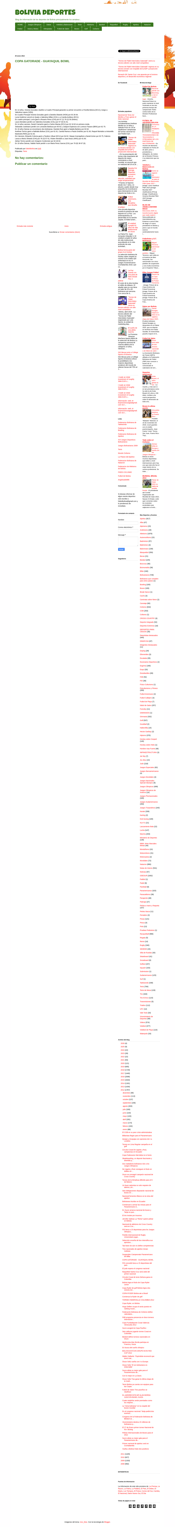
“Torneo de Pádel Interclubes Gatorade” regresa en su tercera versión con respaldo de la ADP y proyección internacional (138, 69)
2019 (123, 1067)
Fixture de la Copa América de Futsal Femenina (155, 279)
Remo (142, 941)
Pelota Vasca (145, 911)
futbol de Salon (145, 705)
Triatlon (143, 1005)
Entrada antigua (106, 226)
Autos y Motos (32, 29)
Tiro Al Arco (144, 998)
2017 (123, 1073)
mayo (125, 1116)
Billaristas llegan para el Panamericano (137, 1136)
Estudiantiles (145, 673)
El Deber (150, 1489)
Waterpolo (144, 1034)
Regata (142, 938)
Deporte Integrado (147, 622)
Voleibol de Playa (146, 1030)
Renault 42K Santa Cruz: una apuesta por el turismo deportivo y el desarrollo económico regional (138, 75)
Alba (141, 522)
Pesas (142, 919)
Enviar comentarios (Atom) (70, 232)
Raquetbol (114, 25)
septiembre (127, 1103)
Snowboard (144, 960)
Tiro (141, 994)
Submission (144, 971)
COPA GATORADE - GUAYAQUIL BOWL (137, 1260)
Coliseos (143, 615)
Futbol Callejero (146, 698)
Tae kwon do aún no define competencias (138, 1246)
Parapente (144, 898)
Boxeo (76, 29)
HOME (20, 25)
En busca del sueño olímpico (133, 1348)
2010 (123, 1457)
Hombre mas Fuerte (147, 749)
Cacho (142, 596)
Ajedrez (136, 25)
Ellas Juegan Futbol (151, 272)
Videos (142, 1022)
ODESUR (143, 876)
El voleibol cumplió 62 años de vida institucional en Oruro (133, 227)
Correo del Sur (147, 1491)
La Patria (127, 1489)
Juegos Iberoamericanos (149, 771)
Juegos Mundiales (147, 777)
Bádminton (144, 545)
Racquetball (144, 934)
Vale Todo (143, 1013)
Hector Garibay (145, 732)
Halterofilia (144, 728)
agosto (125, 1106)
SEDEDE (143, 949)
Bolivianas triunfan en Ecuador (133, 1201)
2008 (123, 1464)
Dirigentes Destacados (148, 645)
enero (125, 1129)
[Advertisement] (87, 39)
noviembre (127, 1096)
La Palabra (136, 1489)
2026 (123, 1043)
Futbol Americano (146, 694)
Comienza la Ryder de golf (132, 1297)
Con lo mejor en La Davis (131, 1376)
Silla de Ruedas (146, 953)
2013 (123, 1087)
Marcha (143, 834)
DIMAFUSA (144, 641)
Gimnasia (143, 717)
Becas (142, 556)
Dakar (49, 25)
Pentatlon (143, 915)
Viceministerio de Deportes (146, 1018)
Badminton (144, 541)
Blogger (107, 1522)
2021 (123, 1060)
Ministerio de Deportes (148, 838)
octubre (126, 1099)
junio (125, 1113)
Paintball (143, 887)
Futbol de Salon (63, 29)
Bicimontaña (144, 567)
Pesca (142, 923)
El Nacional (122, 1493)
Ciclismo (96, 29)
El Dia (143, 1493)
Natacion (147, 25)
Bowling (143, 585)
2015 (123, 1080)
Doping (142, 651)
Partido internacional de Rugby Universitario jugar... (133, 1236)
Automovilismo (145, 537)
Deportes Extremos (147, 626)
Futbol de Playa (146, 702)
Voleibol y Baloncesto (64, 25)
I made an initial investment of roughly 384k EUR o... (126, 379)
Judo (142, 764)
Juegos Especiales (147, 767)
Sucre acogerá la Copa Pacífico (134, 1328)
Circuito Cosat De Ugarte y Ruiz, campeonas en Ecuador (134, 1151)
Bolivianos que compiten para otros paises (149, 580)
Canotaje (143, 603)
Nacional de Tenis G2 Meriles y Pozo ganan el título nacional (127, 117)
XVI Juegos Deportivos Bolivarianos (126, 441)
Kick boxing (144, 819)
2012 (123, 1090)
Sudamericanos (146, 975)
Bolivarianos (144, 575)
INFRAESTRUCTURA (148, 752)
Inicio (67, 226)
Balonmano (144, 549)
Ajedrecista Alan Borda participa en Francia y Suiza (135, 1343)
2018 (123, 1070)
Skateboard (144, 956)
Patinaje (143, 902)
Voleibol (143, 1026)
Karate (142, 811)
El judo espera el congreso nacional (135, 1268)
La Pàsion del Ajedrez (126, 457)
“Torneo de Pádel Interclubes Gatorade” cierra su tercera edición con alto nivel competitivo (136, 62)
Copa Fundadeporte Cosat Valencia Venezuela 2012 (135, 1324)
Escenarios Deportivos (148, 662)
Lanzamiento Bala (147, 826)
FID (141, 681)
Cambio (156, 1491)
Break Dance (145, 592)
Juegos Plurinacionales (149, 796)
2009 (123, 1461)
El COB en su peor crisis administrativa (137, 1132)
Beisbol (102, 25)
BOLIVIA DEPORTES (45, 13)
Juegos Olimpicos (34, 25)
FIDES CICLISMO (125, 472)
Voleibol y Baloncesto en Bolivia (148, 167)
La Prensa (153, 1486)
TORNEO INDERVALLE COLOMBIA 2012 (138, 1300)
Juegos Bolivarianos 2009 (128, 446)
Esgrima (143, 666)
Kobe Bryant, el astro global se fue (155, 380)
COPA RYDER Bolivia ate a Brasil (135, 1293)
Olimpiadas (48, 29)
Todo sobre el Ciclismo (148, 441)
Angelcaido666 (123, 480)
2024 (123, 1050)
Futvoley (143, 709)
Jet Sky (143, 756)
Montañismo (144, 849)
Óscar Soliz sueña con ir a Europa (135, 1362)
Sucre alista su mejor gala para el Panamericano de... (135, 1371)
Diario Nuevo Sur (134, 1493)
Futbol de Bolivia (124, 476)
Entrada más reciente (25, 226)
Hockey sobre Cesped (148, 739)
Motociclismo (145, 853)
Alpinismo (143, 526)
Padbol (142, 879)
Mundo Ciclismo (124, 453)
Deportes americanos (147, 373)
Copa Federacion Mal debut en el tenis (136, 1155)
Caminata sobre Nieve (148, 600)
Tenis (80, 25)
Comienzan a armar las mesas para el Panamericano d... (136, 1206)
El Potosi (137, 1491)
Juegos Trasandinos (147, 808)
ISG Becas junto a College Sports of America (128, 353)
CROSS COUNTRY (147, 618)
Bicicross (143, 564)
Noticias (143, 872)
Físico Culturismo (146, 684)
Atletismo (90, 25)
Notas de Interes (146, 868)
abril (124, 1119)
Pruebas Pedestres (147, 930)
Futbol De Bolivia (149, 87)
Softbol (142, 964)
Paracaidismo (145, 894)
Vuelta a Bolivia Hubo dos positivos (135, 1449)
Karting (142, 815)
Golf (86, 29)
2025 (123, 1047)
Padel (142, 883)
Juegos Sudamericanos (149, 802)
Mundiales (144, 861)
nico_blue (83, 1522)
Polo (141, 926)
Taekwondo (144, 983)
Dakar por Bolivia (150, 306)
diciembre (127, 1093)
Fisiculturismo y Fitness (149, 688)
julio (124, 1109)
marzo (125, 1123)
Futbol (20, 29)
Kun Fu (142, 823)
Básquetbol (144, 552)
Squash (143, 968)
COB (142, 611)
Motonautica (144, 857)
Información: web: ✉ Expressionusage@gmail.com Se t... (127, 403)
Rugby (125, 25)
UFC (142, 1009)
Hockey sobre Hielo (147, 745)
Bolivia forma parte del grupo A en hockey (126, 251)
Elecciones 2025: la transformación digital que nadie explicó (150, 213)
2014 (123, 1083)
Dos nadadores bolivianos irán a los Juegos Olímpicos (135, 1165)
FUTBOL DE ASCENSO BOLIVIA (150, 121)
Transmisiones (145, 1002)
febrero (126, 1126)
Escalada (143, 658)
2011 (123, 1454)
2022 (123, 1057)
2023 (123, 1053)
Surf (141, 979)
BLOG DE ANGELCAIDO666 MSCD (150, 207)
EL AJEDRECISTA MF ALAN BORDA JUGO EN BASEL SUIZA (136, 1396)
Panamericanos (146, 891)
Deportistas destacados (149, 635)
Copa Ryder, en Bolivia (131, 1303)
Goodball (143, 724)
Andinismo (144, 530)
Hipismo (143, 735)
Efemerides (144, 654)
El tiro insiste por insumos (132, 1215)
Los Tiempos (128, 1491)
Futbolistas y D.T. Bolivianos (150, 240)
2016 (123, 1077)
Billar (142, 571)
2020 (123, 1063)
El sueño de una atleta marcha (132, 330)
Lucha (142, 830)
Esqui (142, 670)
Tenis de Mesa (145, 990)
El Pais (143, 1489)
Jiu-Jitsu (143, 760)
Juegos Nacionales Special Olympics (147, 782)
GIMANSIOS (145, 713)
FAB (141, 677)
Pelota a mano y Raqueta (149, 906)
